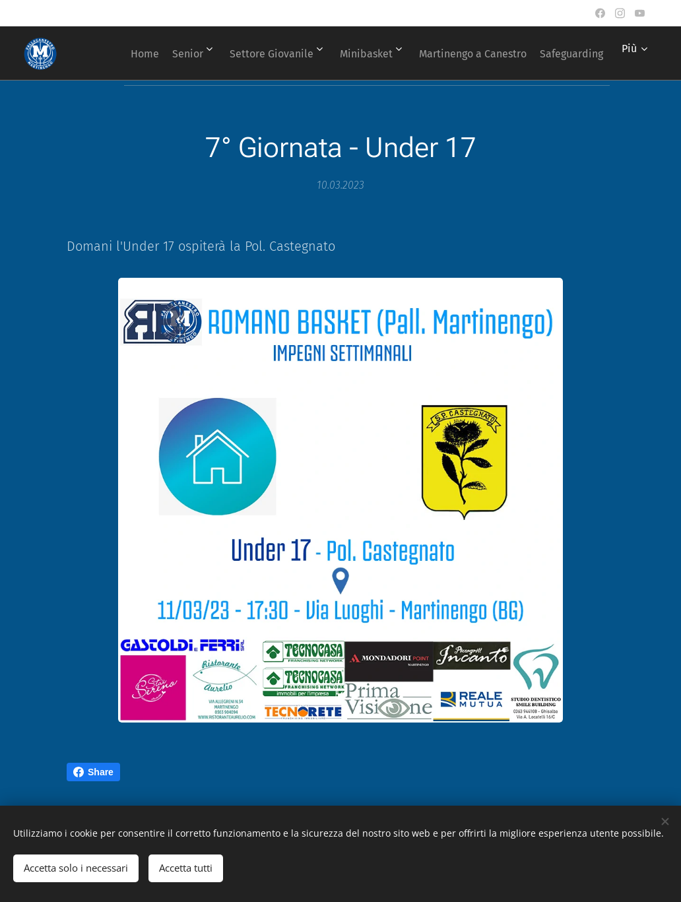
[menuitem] (186, 53)
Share (93, 772)
